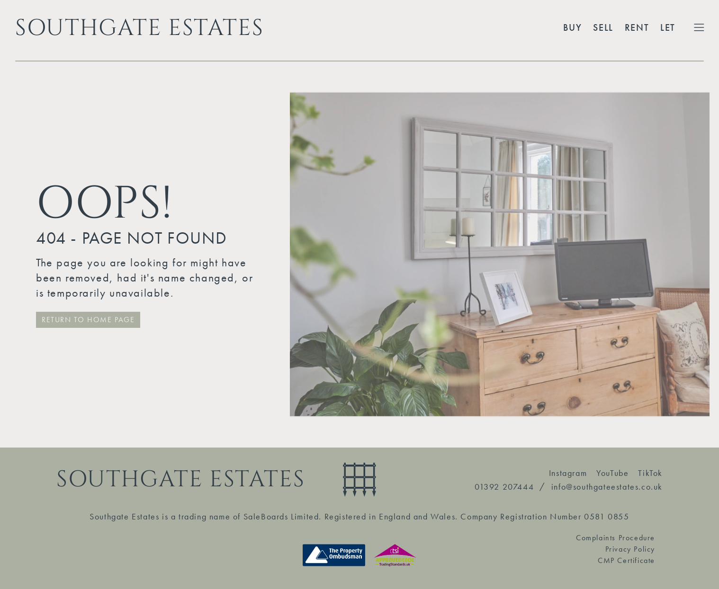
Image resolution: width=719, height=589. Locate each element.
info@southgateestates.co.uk (607, 486)
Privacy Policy (630, 549)
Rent (637, 27)
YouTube (612, 472)
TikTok (650, 472)
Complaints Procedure (615, 538)
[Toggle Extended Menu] (699, 27)
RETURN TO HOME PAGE (88, 320)
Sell (603, 27)
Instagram (568, 472)
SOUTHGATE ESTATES (139, 27)
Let (667, 27)
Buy (572, 27)
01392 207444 (504, 486)
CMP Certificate (626, 560)
